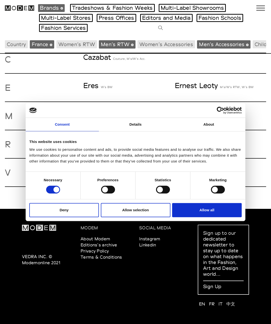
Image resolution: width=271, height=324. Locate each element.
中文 (230, 303)
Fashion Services (63, 28)
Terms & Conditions (101, 257)
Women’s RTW (76, 44)
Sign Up (212, 286)
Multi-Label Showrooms (192, 8)
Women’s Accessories (166, 44)
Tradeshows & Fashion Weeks (112, 8)
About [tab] (208, 124)
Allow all (206, 210)
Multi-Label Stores (66, 18)
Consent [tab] (62, 124)
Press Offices (116, 18)
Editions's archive (99, 244)
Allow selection (135, 210)
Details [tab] (135, 124)
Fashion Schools (219, 18)
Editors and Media (166, 18)
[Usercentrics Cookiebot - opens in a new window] (220, 110)
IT (221, 303)
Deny (64, 210)
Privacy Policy (95, 250)
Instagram (149, 238)
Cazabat (97, 57)
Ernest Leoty (196, 85)
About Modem (95, 238)
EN (202, 303)
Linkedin (147, 244)
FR (212, 303)
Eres (90, 85)
